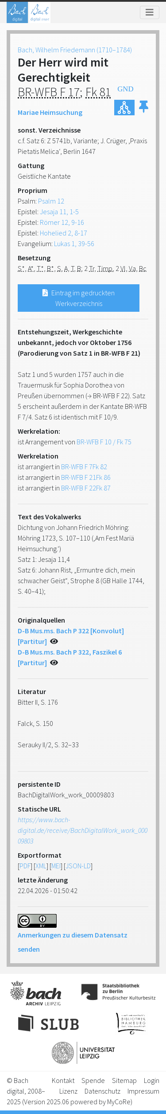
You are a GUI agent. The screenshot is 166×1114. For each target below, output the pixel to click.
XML (40, 865)
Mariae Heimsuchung (50, 112)
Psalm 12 (51, 200)
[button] (143, 107)
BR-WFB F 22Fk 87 (86, 487)
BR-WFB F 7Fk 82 (84, 466)
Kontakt (63, 1080)
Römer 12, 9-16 (62, 222)
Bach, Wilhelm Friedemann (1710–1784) (75, 49)
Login (151, 1080)
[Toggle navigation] (149, 12)
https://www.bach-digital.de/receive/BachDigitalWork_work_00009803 (82, 830)
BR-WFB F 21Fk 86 (86, 477)
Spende (93, 1080)
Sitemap (124, 1080)
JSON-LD (78, 865)
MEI (56, 865)
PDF (25, 865)
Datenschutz (102, 1091)
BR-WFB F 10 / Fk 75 (104, 441)
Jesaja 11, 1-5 (59, 211)
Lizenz (68, 1091)
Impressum (143, 1091)
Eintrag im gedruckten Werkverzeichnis (78, 298)
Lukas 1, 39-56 (74, 243)
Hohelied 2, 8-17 (63, 232)
